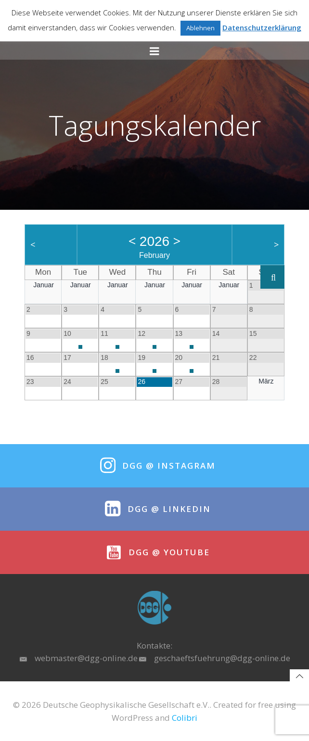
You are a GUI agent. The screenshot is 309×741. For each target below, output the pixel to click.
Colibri (184, 717)
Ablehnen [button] (200, 28)
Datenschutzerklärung (261, 27)
